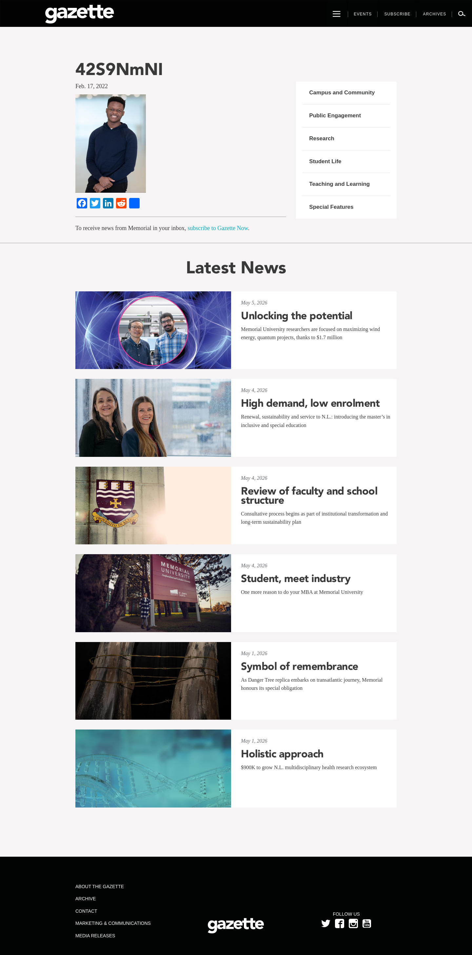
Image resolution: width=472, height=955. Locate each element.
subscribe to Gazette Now (217, 228)
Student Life (325, 161)
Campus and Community (342, 92)
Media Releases (95, 935)
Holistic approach (282, 753)
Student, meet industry (295, 578)
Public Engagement (335, 115)
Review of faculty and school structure (309, 495)
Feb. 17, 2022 (91, 86)
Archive (85, 898)
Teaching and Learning (339, 184)
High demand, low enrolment (310, 403)
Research (321, 138)
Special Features (331, 207)
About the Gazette (99, 886)
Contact (86, 911)
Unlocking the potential (296, 315)
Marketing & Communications (113, 923)
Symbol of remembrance (299, 666)
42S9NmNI (119, 69)
